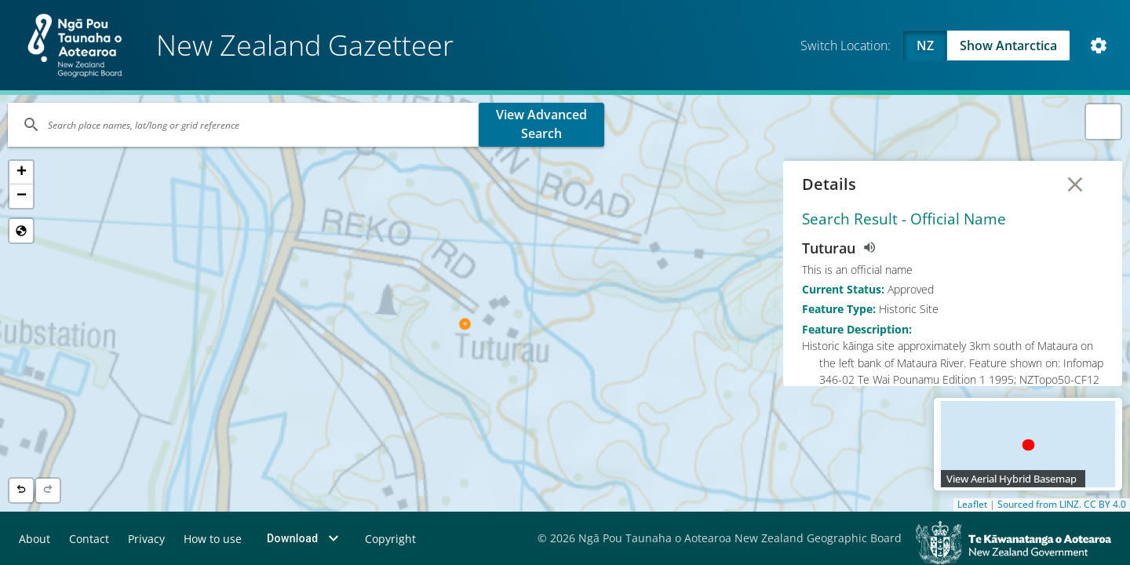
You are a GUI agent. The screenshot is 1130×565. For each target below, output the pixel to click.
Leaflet (972, 504)
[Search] (243, 124)
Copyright (390, 538)
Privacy (146, 538)
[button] (21, 172)
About (34, 538)
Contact (89, 538)
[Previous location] (21, 490)
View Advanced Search (541, 124)
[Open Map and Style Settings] (1098, 45)
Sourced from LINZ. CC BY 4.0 (1061, 504)
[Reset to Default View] (21, 230)
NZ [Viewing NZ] (925, 45)
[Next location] (48, 490)
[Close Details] (1075, 184)
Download (305, 538)
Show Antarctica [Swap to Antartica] (1008, 45)
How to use (213, 538)
